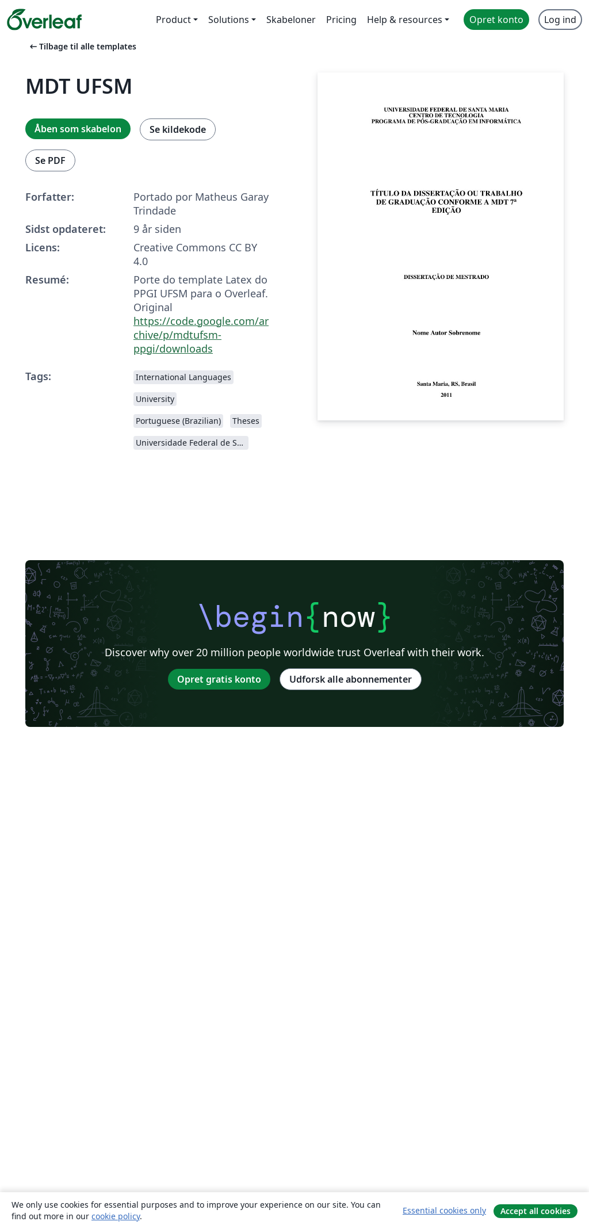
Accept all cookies (535, 1210)
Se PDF (50, 160)
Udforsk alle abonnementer (350, 679)
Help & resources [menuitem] (404, 19)
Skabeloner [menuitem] (291, 19)
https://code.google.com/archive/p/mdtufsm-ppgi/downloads (201, 334)
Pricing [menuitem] (341, 19)
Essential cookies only (444, 1210)
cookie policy (115, 1216)
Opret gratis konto (219, 679)
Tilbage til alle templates (82, 46)
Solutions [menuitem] (228, 19)
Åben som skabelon (78, 128)
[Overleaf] (44, 19)
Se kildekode (178, 129)
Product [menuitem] (173, 19)
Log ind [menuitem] (560, 19)
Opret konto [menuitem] (496, 19)
